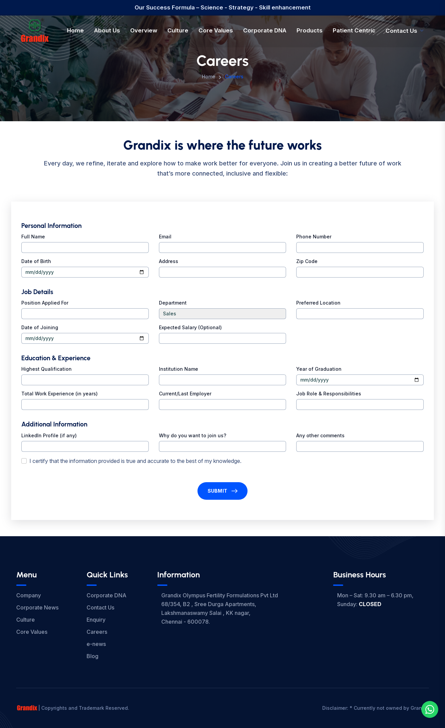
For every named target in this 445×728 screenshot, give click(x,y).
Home (75, 30)
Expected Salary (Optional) (190, 327)
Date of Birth (36, 261)
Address (168, 261)
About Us (107, 30)
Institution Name (178, 369)
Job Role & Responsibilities (328, 393)
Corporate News (37, 607)
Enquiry (96, 619)
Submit (218, 491)
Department (173, 303)
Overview (143, 30)
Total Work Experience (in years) (59, 393)
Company (28, 595)
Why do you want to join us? (192, 435)
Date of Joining (39, 327)
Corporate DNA (264, 30)
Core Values (215, 30)
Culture (177, 30)
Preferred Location (318, 303)
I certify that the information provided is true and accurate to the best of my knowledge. (135, 461)
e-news (96, 644)
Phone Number (313, 236)
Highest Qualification (46, 369)
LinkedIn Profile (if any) (49, 435)
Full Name (33, 236)
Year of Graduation (319, 369)
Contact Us (401, 30)
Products (310, 30)
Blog (92, 656)
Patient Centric (354, 30)
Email (165, 236)
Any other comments (320, 435)
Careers (97, 631)
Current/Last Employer (185, 393)
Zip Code (307, 261)
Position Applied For (44, 303)
